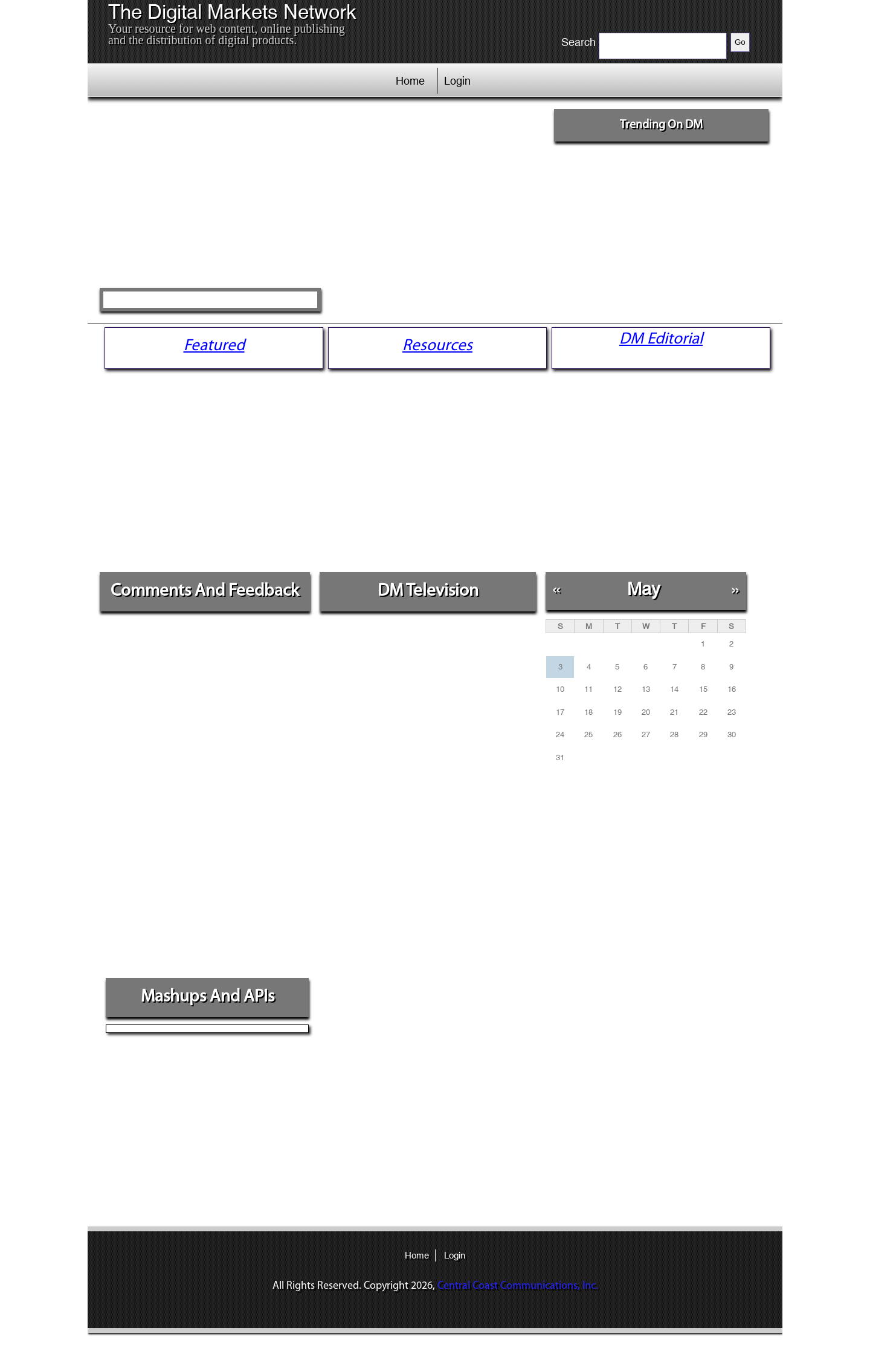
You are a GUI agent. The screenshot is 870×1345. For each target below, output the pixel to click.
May (643, 589)
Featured (214, 346)
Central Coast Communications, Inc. (517, 1286)
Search (578, 42)
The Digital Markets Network (232, 12)
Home (410, 80)
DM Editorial (661, 339)
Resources (437, 346)
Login (457, 80)
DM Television (428, 591)
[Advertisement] (322, 196)
